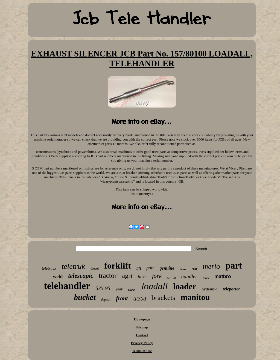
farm (142, 276)
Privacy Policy (142, 343)
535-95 (103, 288)
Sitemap (142, 327)
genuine (167, 268)
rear (194, 268)
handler (189, 276)
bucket (85, 297)
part (234, 265)
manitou (195, 297)
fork (157, 275)
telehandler (67, 286)
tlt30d (139, 299)
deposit (106, 300)
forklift (117, 265)
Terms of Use (142, 351)
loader (184, 286)
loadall (154, 286)
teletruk (73, 266)
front (122, 298)
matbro (222, 276)
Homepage (142, 319)
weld (58, 276)
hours (183, 269)
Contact (142, 335)
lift (138, 268)
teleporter (231, 289)
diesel (95, 268)
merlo (211, 266)
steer (132, 289)
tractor (107, 275)
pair (150, 267)
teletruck (49, 268)
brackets (163, 298)
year (119, 289)
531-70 (171, 277)
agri (127, 275)
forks (206, 277)
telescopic (80, 275)
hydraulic (209, 289)
